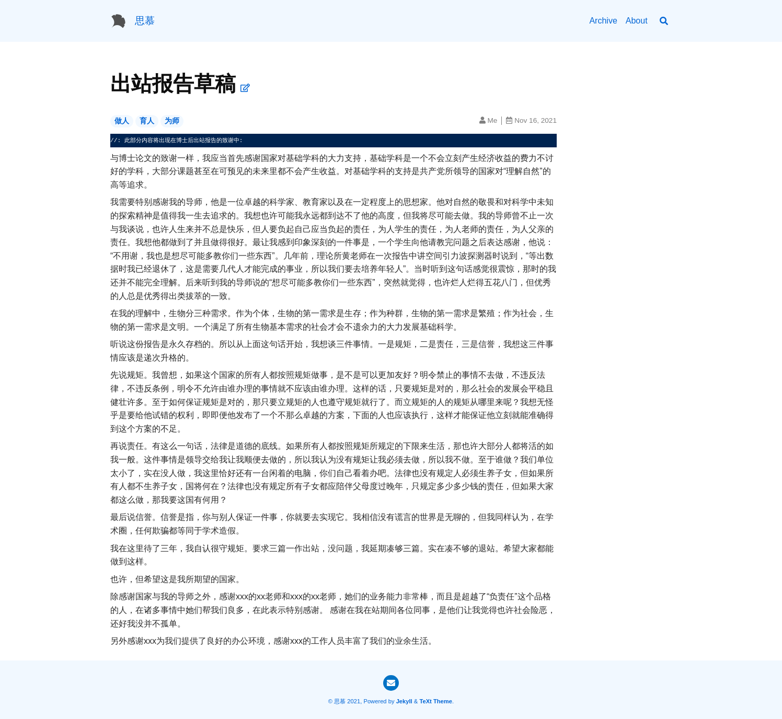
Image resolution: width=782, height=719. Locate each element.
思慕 (145, 20)
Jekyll (404, 701)
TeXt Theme (435, 701)
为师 (172, 121)
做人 (121, 121)
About (637, 20)
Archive (603, 20)
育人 (147, 121)
